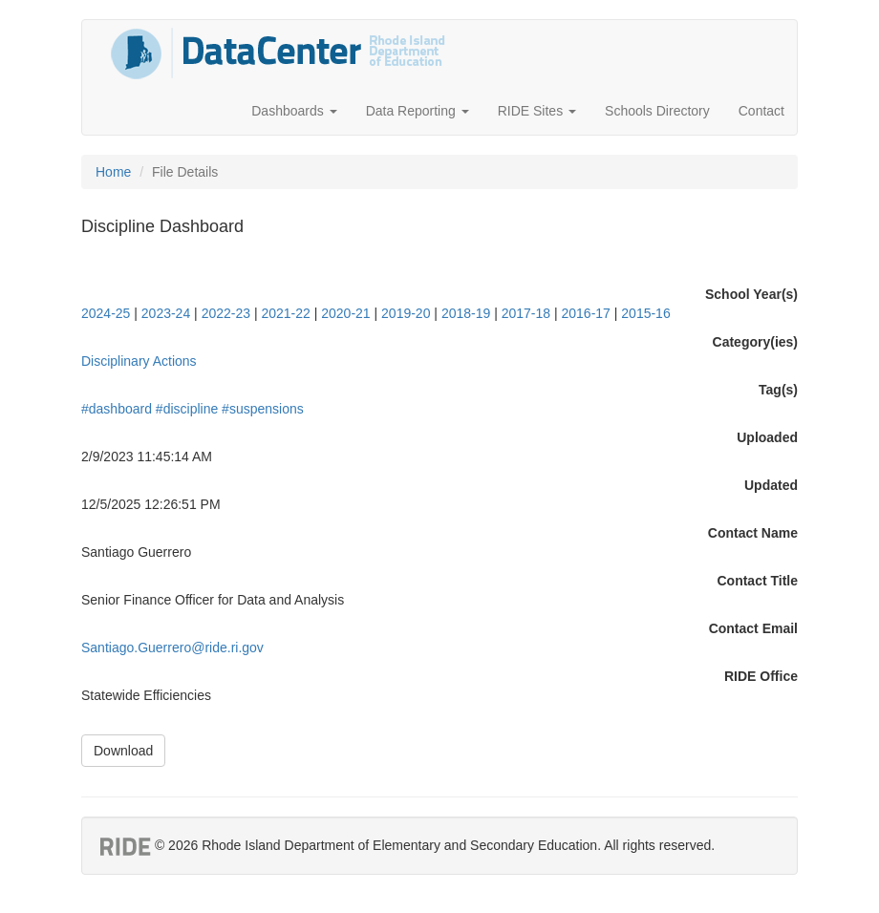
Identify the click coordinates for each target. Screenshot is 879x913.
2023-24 (165, 313)
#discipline (187, 408)
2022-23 (226, 313)
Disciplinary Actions (139, 361)
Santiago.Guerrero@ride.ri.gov (172, 647)
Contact (761, 110)
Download (123, 750)
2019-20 (405, 313)
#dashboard (116, 408)
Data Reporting (417, 110)
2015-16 (645, 313)
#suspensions (263, 408)
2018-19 (465, 313)
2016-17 (586, 313)
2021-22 (285, 313)
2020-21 (345, 313)
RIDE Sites (537, 110)
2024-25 (105, 313)
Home (113, 172)
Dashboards (293, 110)
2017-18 (526, 313)
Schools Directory (657, 110)
